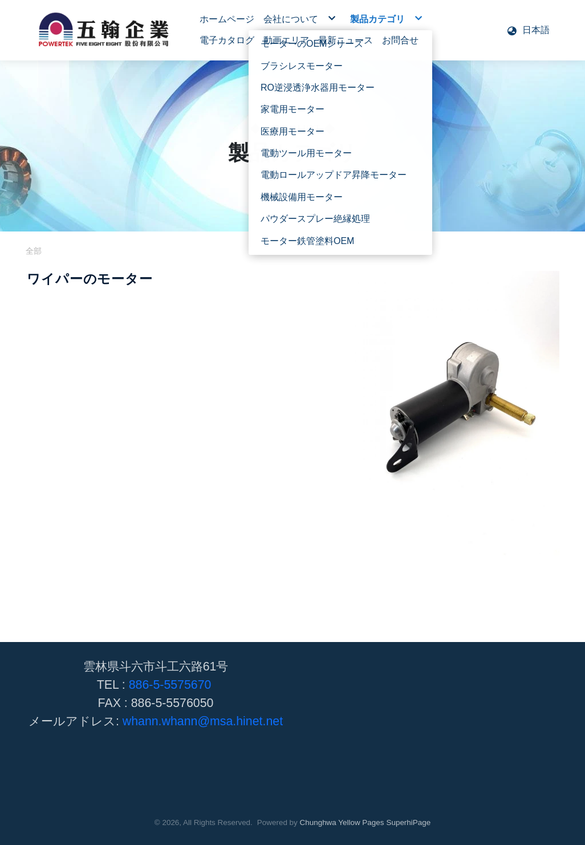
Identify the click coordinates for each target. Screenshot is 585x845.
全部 (34, 250)
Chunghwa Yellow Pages (342, 822)
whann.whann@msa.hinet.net (203, 721)
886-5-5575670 (170, 685)
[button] (528, 30)
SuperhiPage (408, 822)
